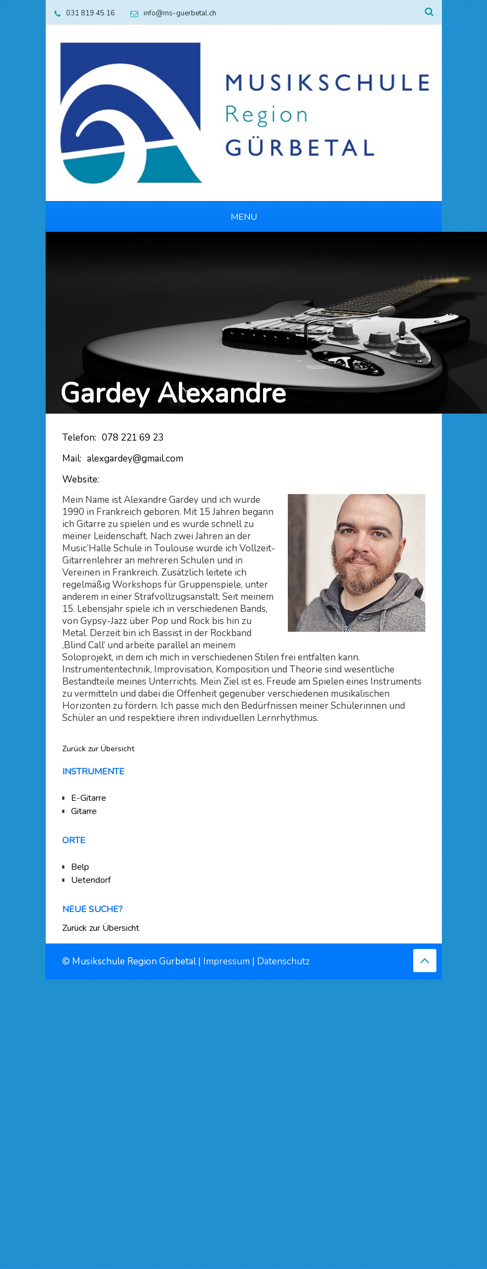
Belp (80, 867)
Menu (244, 217)
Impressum (226, 961)
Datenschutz (283, 961)
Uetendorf (91, 880)
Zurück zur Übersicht (98, 749)
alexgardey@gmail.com (135, 458)
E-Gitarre (88, 798)
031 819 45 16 (82, 13)
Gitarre (84, 811)
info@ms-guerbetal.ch (170, 13)
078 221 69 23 (132, 437)
